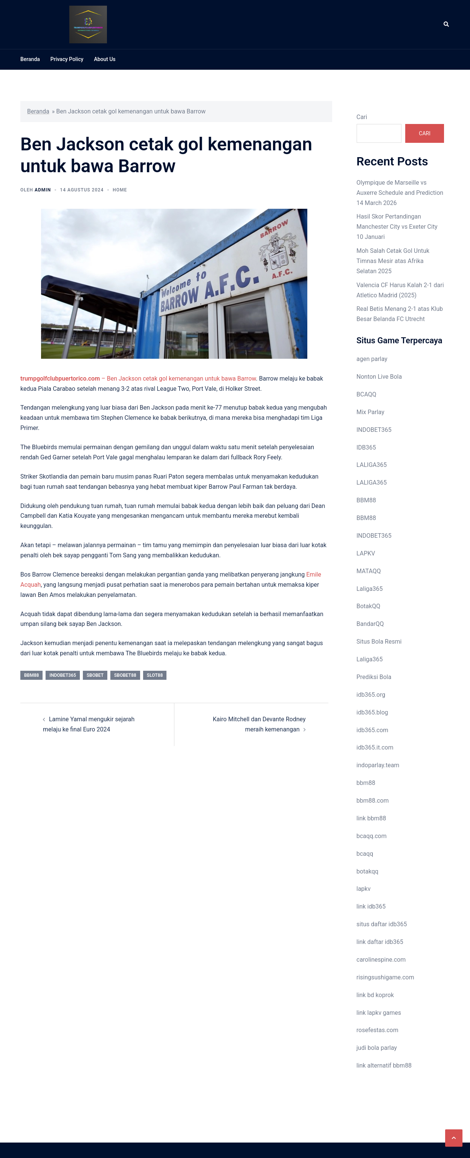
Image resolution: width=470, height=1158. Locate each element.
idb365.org (371, 694)
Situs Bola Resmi (379, 641)
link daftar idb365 (380, 941)
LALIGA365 (372, 464)
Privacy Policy (67, 59)
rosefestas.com (377, 1030)
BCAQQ (367, 394)
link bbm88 (371, 818)
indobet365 (62, 675)
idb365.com (373, 730)
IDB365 (366, 447)
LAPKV (366, 553)
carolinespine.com (381, 959)
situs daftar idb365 (382, 924)
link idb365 (371, 906)
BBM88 (366, 500)
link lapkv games (379, 1012)
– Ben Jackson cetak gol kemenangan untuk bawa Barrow (138, 378)
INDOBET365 (374, 429)
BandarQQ (370, 623)
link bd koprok (375, 995)
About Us (104, 59)
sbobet (95, 675)
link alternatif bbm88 (384, 1065)
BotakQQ (368, 606)
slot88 (155, 675)
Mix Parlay (371, 412)
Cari (362, 117)
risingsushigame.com (385, 977)
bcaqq (365, 853)
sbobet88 (125, 675)
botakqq (367, 871)
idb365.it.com (375, 747)
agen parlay (372, 359)
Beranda (30, 59)
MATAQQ (369, 571)
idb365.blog (372, 712)
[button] (453, 1138)
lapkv (364, 888)
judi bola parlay (377, 1047)
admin (43, 190)
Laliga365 (370, 588)
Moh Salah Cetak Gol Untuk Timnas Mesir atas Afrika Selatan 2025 (393, 261)
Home (120, 190)
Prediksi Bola (374, 677)
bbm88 (31, 675)
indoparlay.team (378, 765)
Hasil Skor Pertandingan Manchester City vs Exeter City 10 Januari (397, 226)
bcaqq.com (372, 836)
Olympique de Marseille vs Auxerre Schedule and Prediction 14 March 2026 (400, 193)
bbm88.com (373, 800)
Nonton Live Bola (379, 376)
